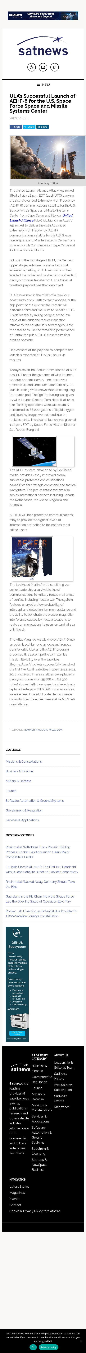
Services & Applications (22, 820)
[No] (81, 1341)
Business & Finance (19, 771)
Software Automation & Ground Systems (35, 800)
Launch (11, 791)
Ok (33, 1347)
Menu (46, 84)
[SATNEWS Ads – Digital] (43, 18)
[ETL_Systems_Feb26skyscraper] (17, 1039)
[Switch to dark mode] (31, 67)
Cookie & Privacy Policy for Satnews (35, 1211)
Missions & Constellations (24, 761)
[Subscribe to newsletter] (43, 67)
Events (14, 1199)
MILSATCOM (55, 730)
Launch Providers (36, 730)
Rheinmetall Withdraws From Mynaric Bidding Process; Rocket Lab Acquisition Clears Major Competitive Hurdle (38, 852)
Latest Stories (19, 1186)
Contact (15, 1205)
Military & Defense (18, 781)
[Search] (54, 67)
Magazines (62, 1107)
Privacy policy (49, 1347)
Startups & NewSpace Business (39, 1165)
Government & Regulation (24, 810)
